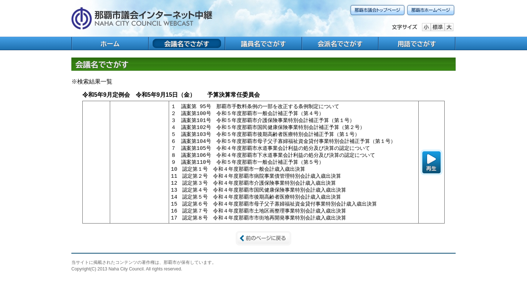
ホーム (110, 44)
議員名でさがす (263, 44)
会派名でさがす (340, 44)
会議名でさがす (186, 44)
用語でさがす (416, 44)
